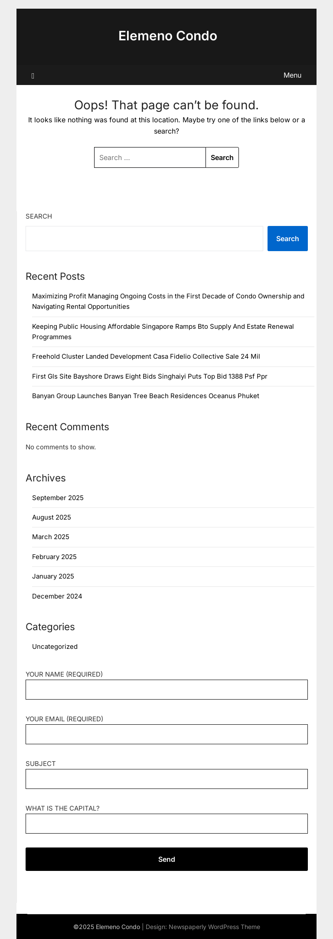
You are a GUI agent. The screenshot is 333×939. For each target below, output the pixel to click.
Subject (166, 771)
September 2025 (58, 498)
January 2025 (53, 576)
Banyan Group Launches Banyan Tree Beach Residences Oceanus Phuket (145, 396)
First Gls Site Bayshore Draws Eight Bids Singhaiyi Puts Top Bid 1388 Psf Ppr (150, 376)
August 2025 (51, 517)
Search (39, 216)
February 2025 (54, 557)
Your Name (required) (166, 682)
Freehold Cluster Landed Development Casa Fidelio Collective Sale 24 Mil (146, 356)
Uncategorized (55, 646)
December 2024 (57, 596)
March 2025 (50, 537)
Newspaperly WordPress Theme (214, 926)
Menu (292, 75)
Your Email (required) (166, 727)
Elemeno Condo (167, 35)
